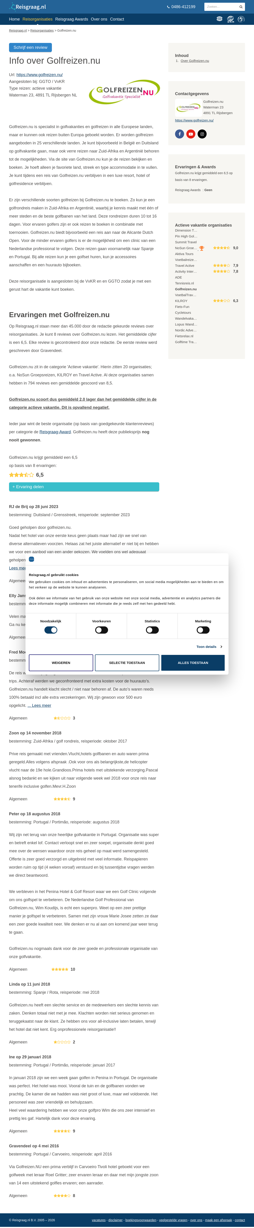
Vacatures (99, 1221)
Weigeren (61, 663)
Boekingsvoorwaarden (140, 1221)
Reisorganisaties (38, 19)
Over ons (99, 19)
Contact (117, 19)
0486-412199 (181, 7)
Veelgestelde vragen (173, 1221)
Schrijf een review (30, 47)
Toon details (206, 647)
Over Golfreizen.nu (195, 61)
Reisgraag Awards (71, 19)
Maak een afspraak (218, 1221)
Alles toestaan (193, 663)
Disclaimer (116, 1221)
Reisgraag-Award (55, 432)
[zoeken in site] (241, 7)
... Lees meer (39, 706)
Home (14, 19)
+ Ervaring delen (28, 487)
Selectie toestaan (127, 663)
